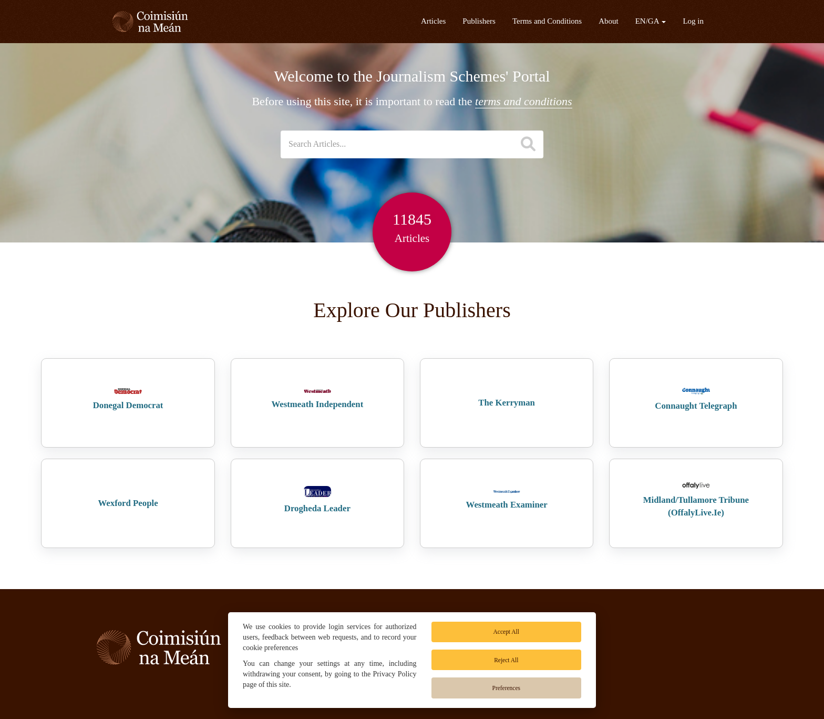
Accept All (506, 632)
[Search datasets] (412, 144)
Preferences (506, 688)
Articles (433, 21)
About (609, 21)
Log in (693, 21)
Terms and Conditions (547, 21)
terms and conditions (523, 101)
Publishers (479, 21)
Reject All (506, 660)
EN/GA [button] (650, 21)
